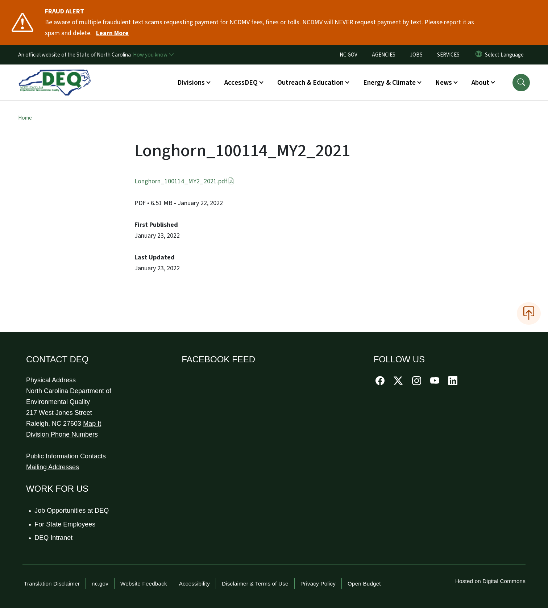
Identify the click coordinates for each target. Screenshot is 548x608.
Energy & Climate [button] (389, 83)
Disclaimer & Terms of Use (255, 583)
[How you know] (153, 54)
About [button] (480, 83)
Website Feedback (143, 583)
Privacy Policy (318, 583)
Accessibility (194, 583)
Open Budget (364, 583)
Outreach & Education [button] (310, 83)
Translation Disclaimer (52, 583)
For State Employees (65, 524)
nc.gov (100, 583)
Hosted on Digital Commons (490, 581)
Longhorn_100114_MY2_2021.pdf (184, 181)
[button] (521, 82)
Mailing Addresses (52, 467)
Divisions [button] (191, 83)
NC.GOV (348, 55)
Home (25, 118)
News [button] (443, 83)
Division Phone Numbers (62, 434)
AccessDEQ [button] (241, 83)
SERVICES (448, 55)
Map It (92, 423)
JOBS (416, 55)
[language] (506, 54)
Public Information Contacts (66, 456)
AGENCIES (383, 55)
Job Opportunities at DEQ (72, 510)
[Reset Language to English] (479, 54)
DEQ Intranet (53, 537)
